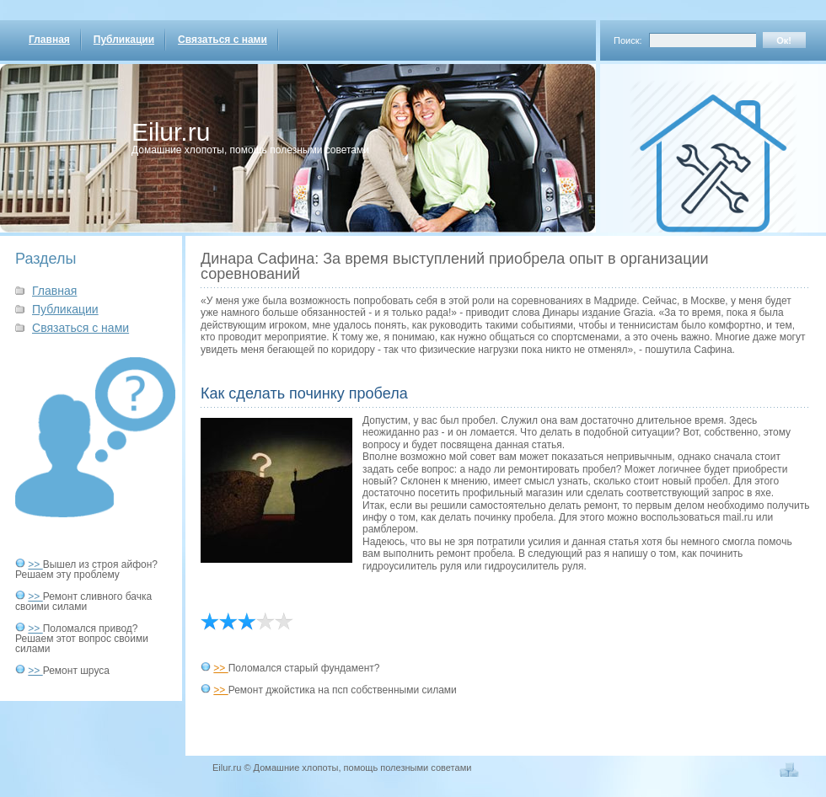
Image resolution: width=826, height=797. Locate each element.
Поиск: (628, 40)
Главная (49, 39)
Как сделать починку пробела (304, 393)
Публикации (124, 39)
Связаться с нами (222, 39)
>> (35, 564)
